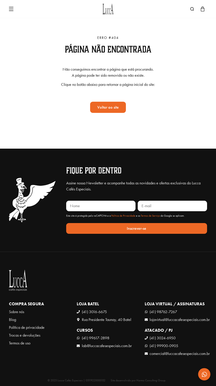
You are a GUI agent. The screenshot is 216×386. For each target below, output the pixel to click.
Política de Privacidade (123, 215)
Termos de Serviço (150, 215)
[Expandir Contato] (204, 374)
